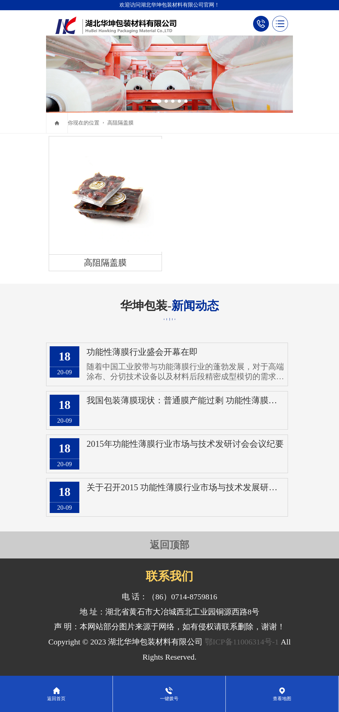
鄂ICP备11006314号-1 (241, 642)
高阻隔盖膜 (120, 123)
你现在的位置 (83, 123)
